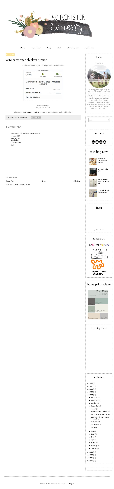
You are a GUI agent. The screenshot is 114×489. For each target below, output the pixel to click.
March (93, 443)
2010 (91, 461)
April (93, 440)
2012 (91, 455)
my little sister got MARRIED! (100, 411)
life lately (94, 427)
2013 (91, 452)
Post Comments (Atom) (22, 184)
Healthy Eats (89, 48)
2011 (91, 458)
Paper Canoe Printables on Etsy (33, 112)
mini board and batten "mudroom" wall (104, 181)
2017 (91, 386)
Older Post (76, 181)
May (92, 437)
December (94, 397)
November (94, 400)
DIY (59, 48)
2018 (91, 383)
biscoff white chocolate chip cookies (102, 160)
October (94, 403)
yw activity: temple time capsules (104, 191)
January (94, 448)
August (93, 409)
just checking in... (96, 424)
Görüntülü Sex (15, 138)
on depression (95, 422)
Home (22, 48)
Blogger (71, 484)
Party (49, 48)
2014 (91, 395)
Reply (13, 145)
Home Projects (72, 48)
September (95, 406)
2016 (91, 389)
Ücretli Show (15, 140)
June (93, 434)
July (92, 431)
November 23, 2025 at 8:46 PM (30, 133)
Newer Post (10, 181)
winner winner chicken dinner (26, 60)
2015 (91, 392)
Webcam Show (16, 142)
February (94, 445)
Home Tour (36, 48)
